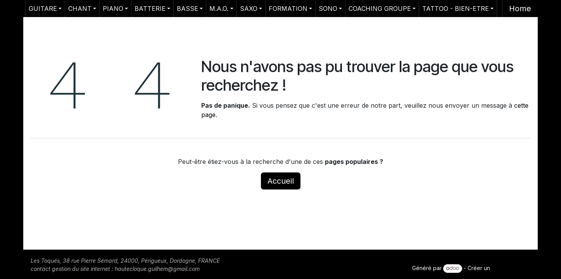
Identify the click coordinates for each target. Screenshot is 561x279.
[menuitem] (45, 8)
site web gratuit (511, 268)
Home (520, 8)
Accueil (281, 181)
